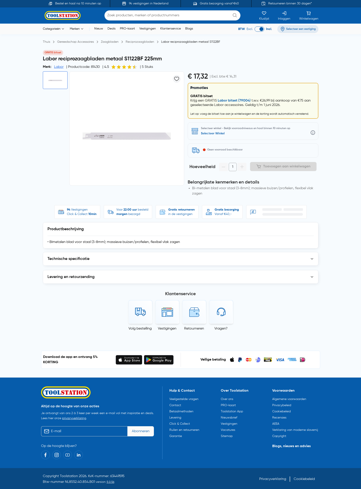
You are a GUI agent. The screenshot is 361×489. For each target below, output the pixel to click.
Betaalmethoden (181, 411)
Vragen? (221, 328)
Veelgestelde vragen (183, 399)
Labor (59, 67)
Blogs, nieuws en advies (291, 446)
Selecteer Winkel (213, 133)
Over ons (227, 399)
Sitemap (227, 436)
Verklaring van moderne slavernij (295, 430)
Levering (175, 417)
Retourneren (194, 328)
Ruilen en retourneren (184, 430)
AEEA (275, 423)
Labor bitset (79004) (234, 100)
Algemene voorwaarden (289, 399)
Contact (175, 405)
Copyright (279, 436)
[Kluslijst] (264, 15)
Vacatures (228, 430)
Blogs (189, 28)
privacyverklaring (74, 418)
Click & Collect (179, 423)
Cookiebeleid (281, 411)
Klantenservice (170, 28)
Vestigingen (147, 28)
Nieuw (98, 28)
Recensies (279, 417)
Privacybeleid (281, 405)
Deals (111, 28)
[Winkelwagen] (308, 15)
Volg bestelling (140, 328)
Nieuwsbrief (229, 417)
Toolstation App (232, 411)
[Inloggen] (284, 15)
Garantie (175, 436)
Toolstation (69, 476)
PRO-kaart (127, 28)
